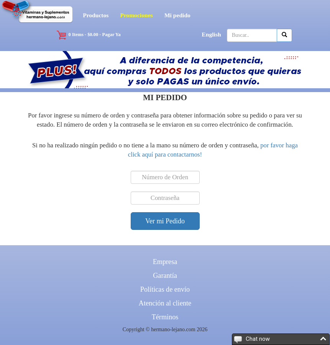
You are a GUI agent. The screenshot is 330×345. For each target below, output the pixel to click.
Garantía (165, 275)
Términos (165, 317)
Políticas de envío (165, 289)
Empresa (165, 262)
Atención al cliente (165, 303)
